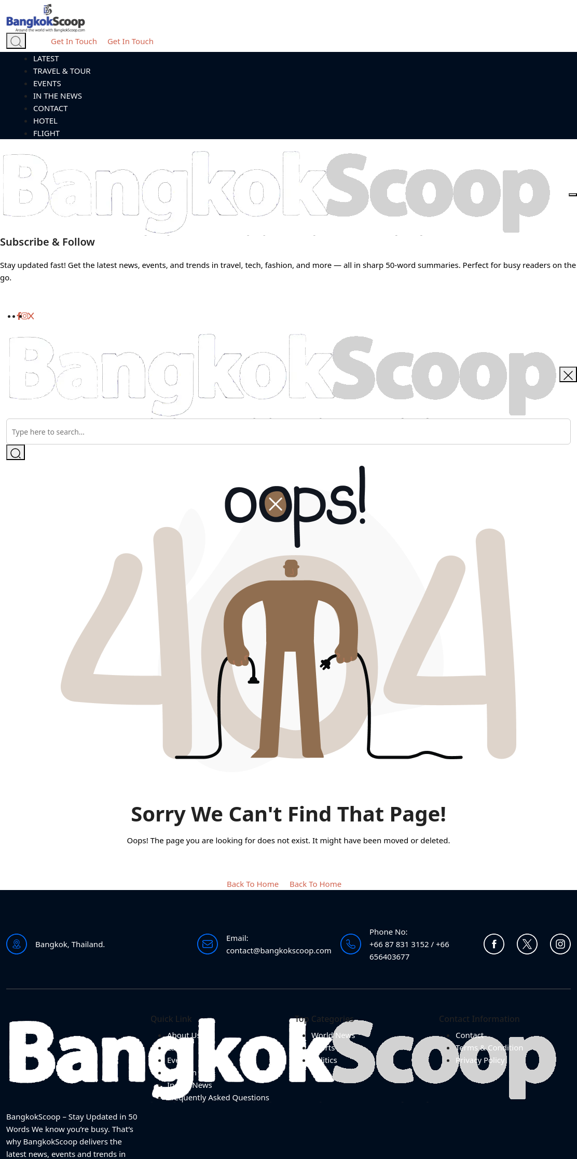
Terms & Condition (490, 1047)
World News (333, 1035)
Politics (324, 1060)
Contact (470, 1035)
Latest (178, 1047)
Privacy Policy (480, 1060)
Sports (323, 1047)
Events (179, 1060)
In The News (189, 1085)
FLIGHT (46, 133)
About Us (184, 1035)
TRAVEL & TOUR (62, 70)
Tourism (182, 1072)
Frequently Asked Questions (218, 1097)
